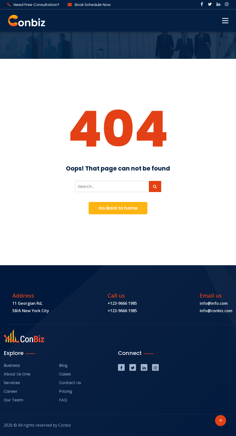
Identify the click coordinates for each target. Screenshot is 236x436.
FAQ (63, 400)
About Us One (17, 374)
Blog (63, 365)
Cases (65, 374)
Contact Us (70, 383)
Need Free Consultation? (33, 4)
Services (12, 383)
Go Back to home (118, 208)
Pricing (65, 391)
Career (11, 391)
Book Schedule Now (89, 4)
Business (12, 365)
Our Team (13, 400)
